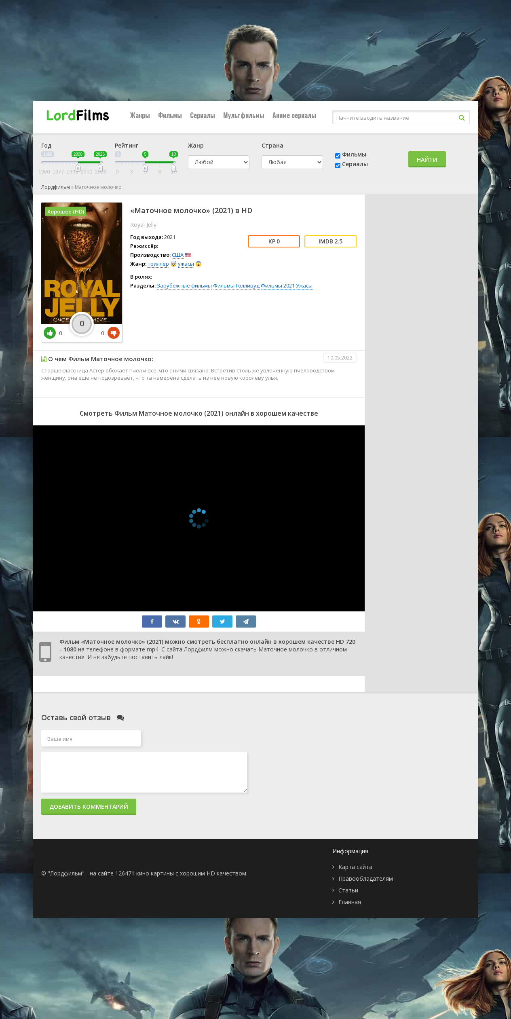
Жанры (140, 115)
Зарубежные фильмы (184, 285)
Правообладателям (365, 878)
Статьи (348, 890)
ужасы (186, 263)
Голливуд (248, 285)
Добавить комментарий (88, 806)
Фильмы (170, 115)
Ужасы (304, 285)
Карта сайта (355, 867)
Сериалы (202, 115)
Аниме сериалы (294, 115)
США (178, 254)
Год (46, 145)
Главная (349, 902)
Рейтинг (126, 145)
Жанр (196, 145)
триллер (158, 263)
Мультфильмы (243, 115)
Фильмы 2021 (278, 285)
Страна (272, 145)
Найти (427, 159)
